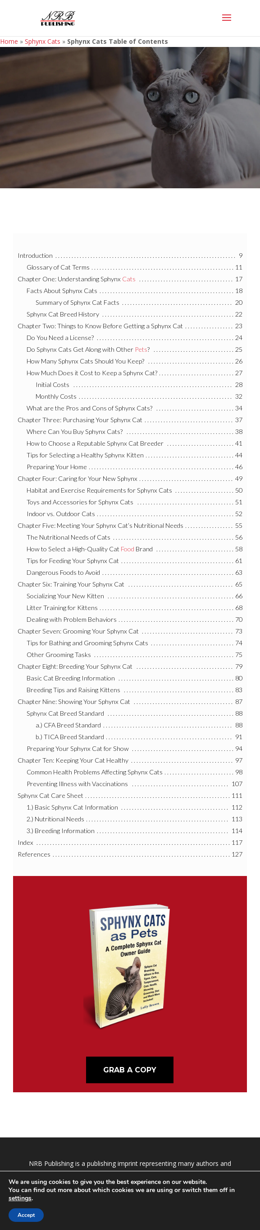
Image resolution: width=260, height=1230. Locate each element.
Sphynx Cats (42, 41)
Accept (26, 1215)
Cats (129, 279)
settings (20, 1198)
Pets (141, 349)
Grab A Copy (129, 1070)
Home (9, 41)
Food (127, 549)
